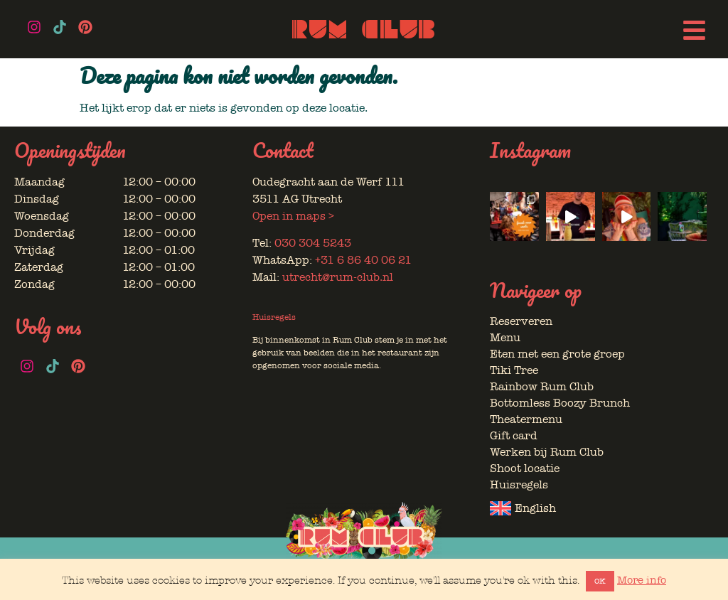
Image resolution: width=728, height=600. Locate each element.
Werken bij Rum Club (547, 452)
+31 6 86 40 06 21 (363, 260)
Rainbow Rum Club (542, 386)
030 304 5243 (312, 243)
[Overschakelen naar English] (598, 508)
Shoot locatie (525, 468)
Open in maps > (293, 216)
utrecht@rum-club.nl (337, 277)
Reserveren (521, 321)
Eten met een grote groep (557, 354)
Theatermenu (526, 419)
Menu (505, 337)
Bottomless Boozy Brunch (560, 403)
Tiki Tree (514, 370)
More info (641, 580)
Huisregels (274, 317)
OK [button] (600, 581)
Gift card (513, 435)
